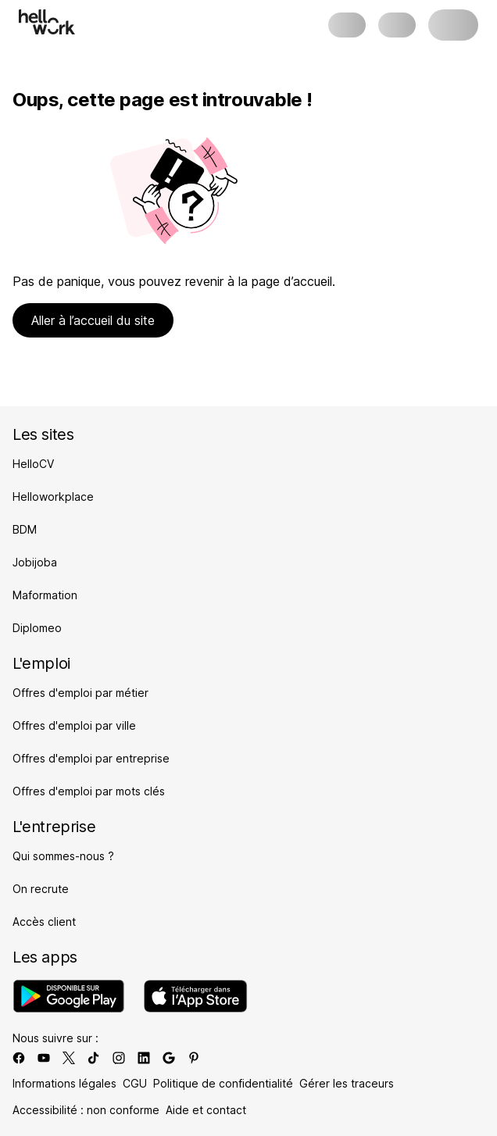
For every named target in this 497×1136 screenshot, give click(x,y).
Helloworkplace (53, 496)
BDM (25, 529)
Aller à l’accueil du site (93, 320)
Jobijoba (35, 562)
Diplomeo (37, 627)
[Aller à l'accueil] (47, 21)
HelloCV (33, 463)
